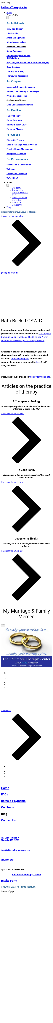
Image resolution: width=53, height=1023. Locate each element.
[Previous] (2, 625)
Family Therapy (13, 116)
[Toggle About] (8, 185)
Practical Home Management (20, 149)
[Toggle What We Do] (8, 17)
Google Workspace (20, 358)
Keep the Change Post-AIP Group (22, 145)
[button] (29, 15)
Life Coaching (13, 33)
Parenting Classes (15, 129)
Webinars (11, 169)
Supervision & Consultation (19, 165)
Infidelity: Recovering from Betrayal (23, 91)
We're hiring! (12, 178)
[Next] (4, 625)
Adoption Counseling (16, 42)
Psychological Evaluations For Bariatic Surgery (28, 62)
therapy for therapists (39, 377)
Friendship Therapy (15, 140)
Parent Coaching (14, 120)
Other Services (13, 67)
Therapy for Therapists (17, 173)
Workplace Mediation (16, 153)
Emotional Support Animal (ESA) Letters (18, 56)
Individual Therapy (15, 29)
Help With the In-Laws (17, 125)
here (38, 362)
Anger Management (16, 38)
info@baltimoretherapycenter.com (15, 850)
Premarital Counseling (17, 96)
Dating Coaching (14, 51)
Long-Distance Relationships (20, 105)
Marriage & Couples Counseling (21, 87)
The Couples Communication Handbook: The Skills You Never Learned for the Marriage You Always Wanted (26, 337)
